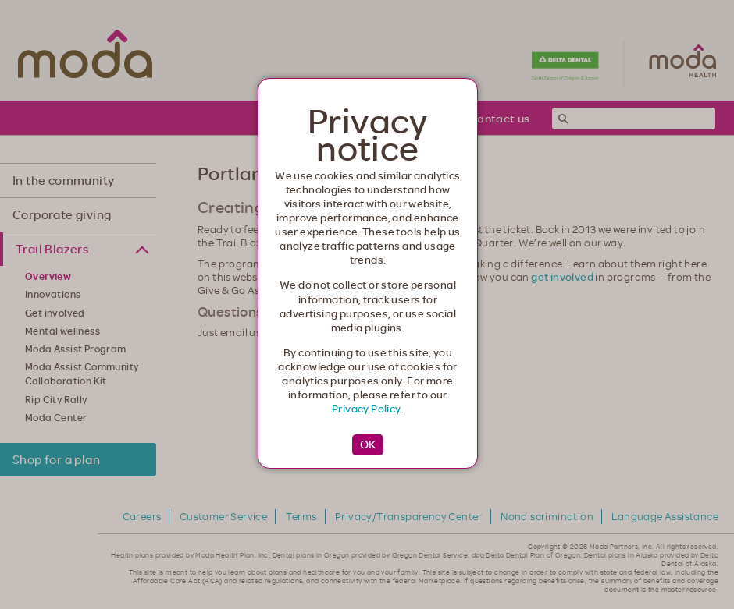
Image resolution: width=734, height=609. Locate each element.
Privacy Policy (366, 409)
